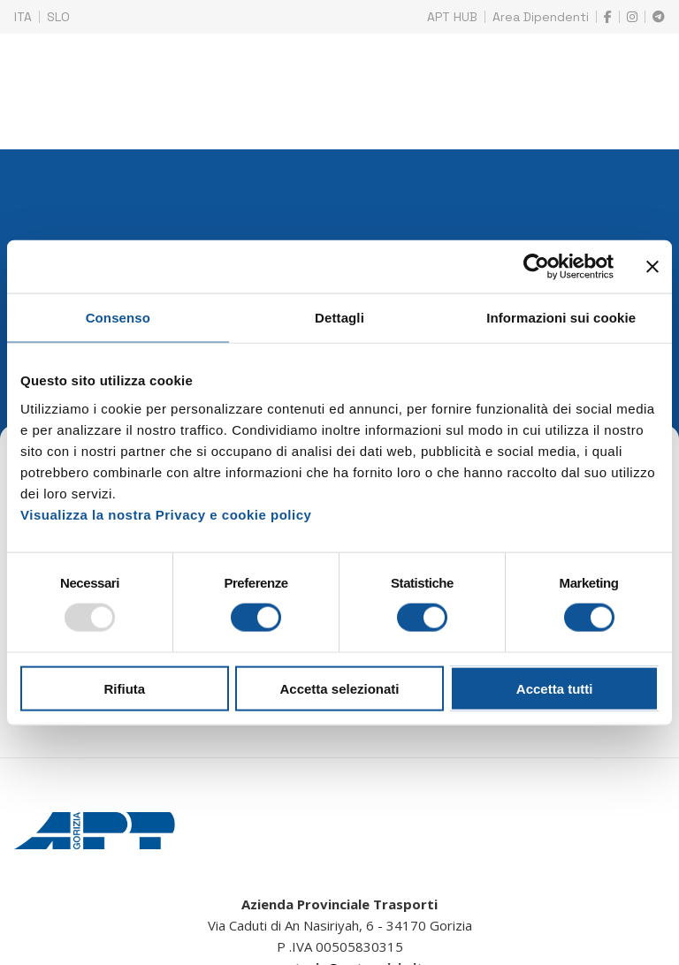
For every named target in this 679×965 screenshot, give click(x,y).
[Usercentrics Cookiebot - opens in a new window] (536, 267)
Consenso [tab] (118, 317)
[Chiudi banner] (652, 267)
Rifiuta (124, 687)
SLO (58, 17)
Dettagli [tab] (339, 317)
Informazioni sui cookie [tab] (561, 317)
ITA (23, 17)
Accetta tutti (554, 687)
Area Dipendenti (540, 17)
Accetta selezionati (339, 687)
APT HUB (452, 17)
